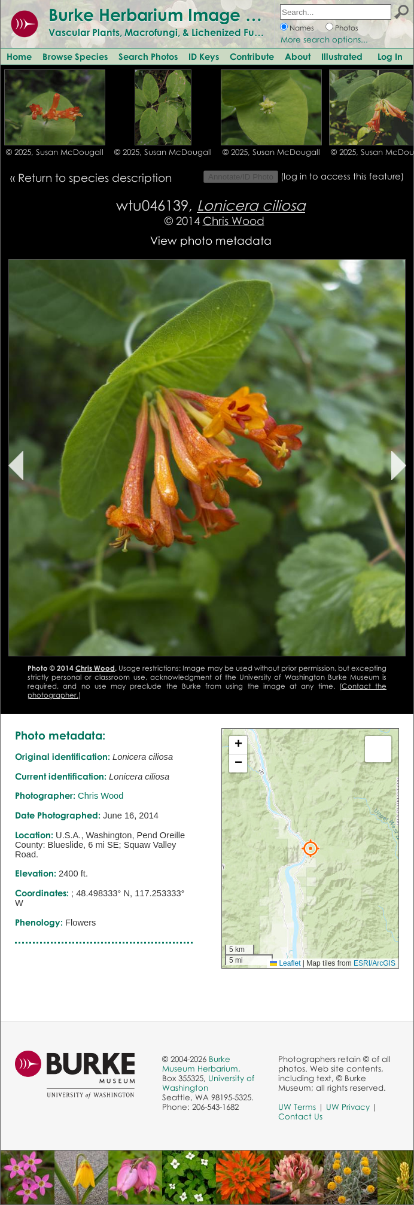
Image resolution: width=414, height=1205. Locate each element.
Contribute (252, 56)
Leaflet (285, 963)
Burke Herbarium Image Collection (188, 14)
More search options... (324, 39)
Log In (390, 56)
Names (302, 27)
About (297, 56)
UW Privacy (348, 1107)
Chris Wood (233, 220)
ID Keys (203, 56)
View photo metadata (211, 240)
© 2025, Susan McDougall (55, 152)
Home (19, 56)
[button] (310, 848)
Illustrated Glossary (361, 56)
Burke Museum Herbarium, (201, 1063)
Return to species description (95, 177)
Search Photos (148, 56)
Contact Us (300, 1116)
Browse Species (75, 56)
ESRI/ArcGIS (374, 963)
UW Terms (297, 1107)
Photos (346, 27)
